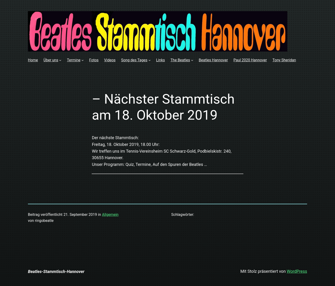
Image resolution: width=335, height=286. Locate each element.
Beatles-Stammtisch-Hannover (56, 271)
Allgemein (110, 214)
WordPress (297, 271)
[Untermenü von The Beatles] (192, 60)
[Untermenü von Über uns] (60, 60)
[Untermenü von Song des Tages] (149, 60)
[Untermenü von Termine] (82, 60)
